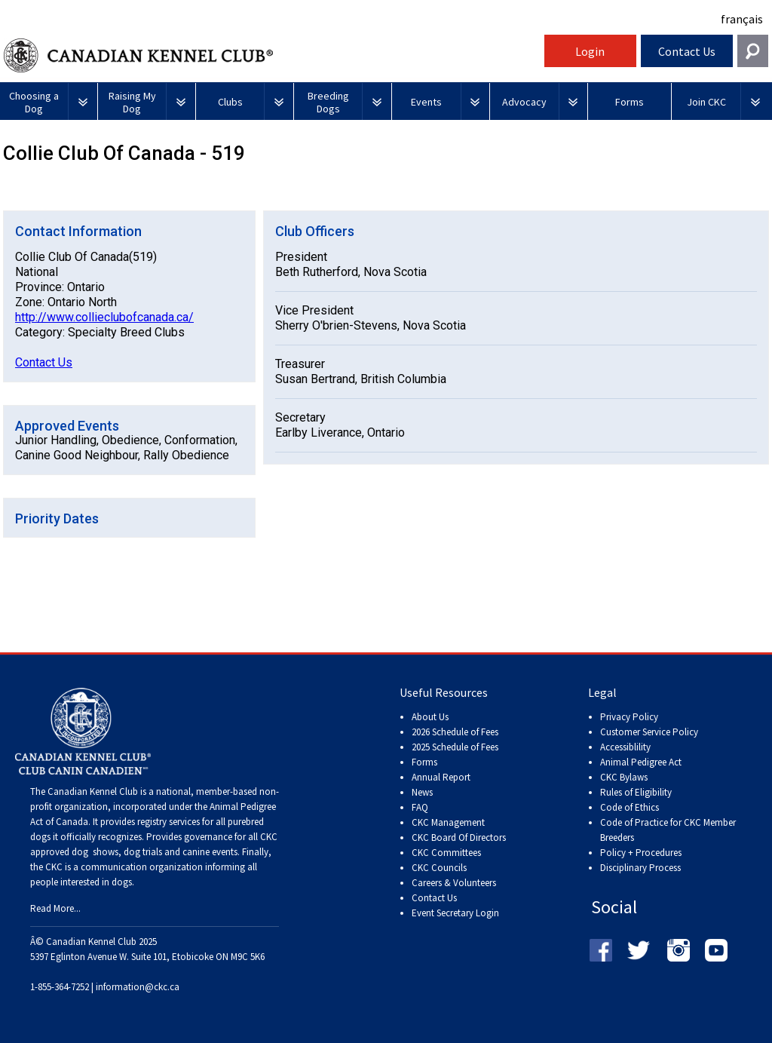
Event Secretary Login (455, 912)
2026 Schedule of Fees (455, 731)
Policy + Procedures (641, 852)
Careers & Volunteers (454, 882)
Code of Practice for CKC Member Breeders (668, 830)
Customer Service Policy (649, 731)
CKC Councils (439, 867)
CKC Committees (446, 852)
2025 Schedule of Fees (455, 747)
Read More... (55, 908)
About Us (430, 716)
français (742, 18)
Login (590, 51)
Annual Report (441, 777)
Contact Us (686, 51)
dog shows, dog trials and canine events (154, 851)
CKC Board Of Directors (459, 837)
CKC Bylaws (624, 777)
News (422, 792)
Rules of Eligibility (636, 792)
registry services (167, 821)
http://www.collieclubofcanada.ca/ (104, 317)
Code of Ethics (629, 807)
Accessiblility (625, 747)
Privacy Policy (629, 716)
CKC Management (448, 822)
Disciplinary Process (640, 867)
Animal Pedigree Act (641, 762)
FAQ (420, 807)
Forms (424, 762)
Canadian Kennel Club (272, 55)
